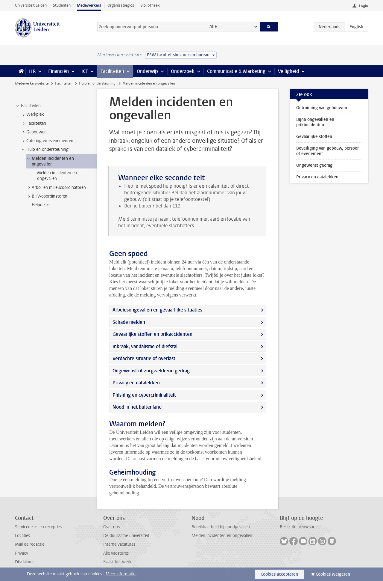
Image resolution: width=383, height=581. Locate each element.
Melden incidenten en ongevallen (222, 535)
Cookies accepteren (279, 574)
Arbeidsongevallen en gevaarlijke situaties (157, 310)
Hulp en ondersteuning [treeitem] (45, 150)
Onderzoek (182, 71)
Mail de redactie (29, 544)
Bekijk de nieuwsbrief (299, 527)
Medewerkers (89, 5)
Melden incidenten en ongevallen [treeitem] (50, 161)
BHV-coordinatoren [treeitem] (46, 196)
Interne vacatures (119, 544)
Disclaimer (24, 562)
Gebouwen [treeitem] (34, 132)
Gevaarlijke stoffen (314, 136)
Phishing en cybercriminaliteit (144, 395)
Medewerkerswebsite (31, 83)
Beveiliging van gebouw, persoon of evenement (328, 150)
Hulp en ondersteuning (97, 83)
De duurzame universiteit (126, 535)
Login (363, 6)
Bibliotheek (150, 5)
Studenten (62, 5)
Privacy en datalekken (136, 383)
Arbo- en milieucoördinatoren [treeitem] (56, 188)
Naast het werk (117, 562)
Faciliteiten (112, 71)
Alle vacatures (116, 553)
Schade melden (129, 322)
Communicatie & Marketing (236, 71)
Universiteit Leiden (31, 5)
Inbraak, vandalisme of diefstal (145, 346)
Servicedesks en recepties (38, 527)
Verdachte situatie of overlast (144, 358)
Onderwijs (147, 71)
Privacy (21, 553)
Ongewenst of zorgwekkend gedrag (151, 371)
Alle (213, 26)
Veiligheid (288, 71)
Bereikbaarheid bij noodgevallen (221, 527)
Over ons (111, 527)
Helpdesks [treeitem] (41, 205)
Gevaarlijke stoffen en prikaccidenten (152, 334)
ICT (84, 71)
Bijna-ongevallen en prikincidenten (315, 122)
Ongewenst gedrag (314, 165)
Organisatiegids (120, 5)
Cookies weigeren (333, 574)
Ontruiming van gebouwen (321, 108)
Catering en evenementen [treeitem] (47, 141)
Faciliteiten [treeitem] (28, 106)
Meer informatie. (121, 574)
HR (32, 71)
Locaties (22, 535)
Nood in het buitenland (137, 407)
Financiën (58, 71)
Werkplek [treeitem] (32, 115)
